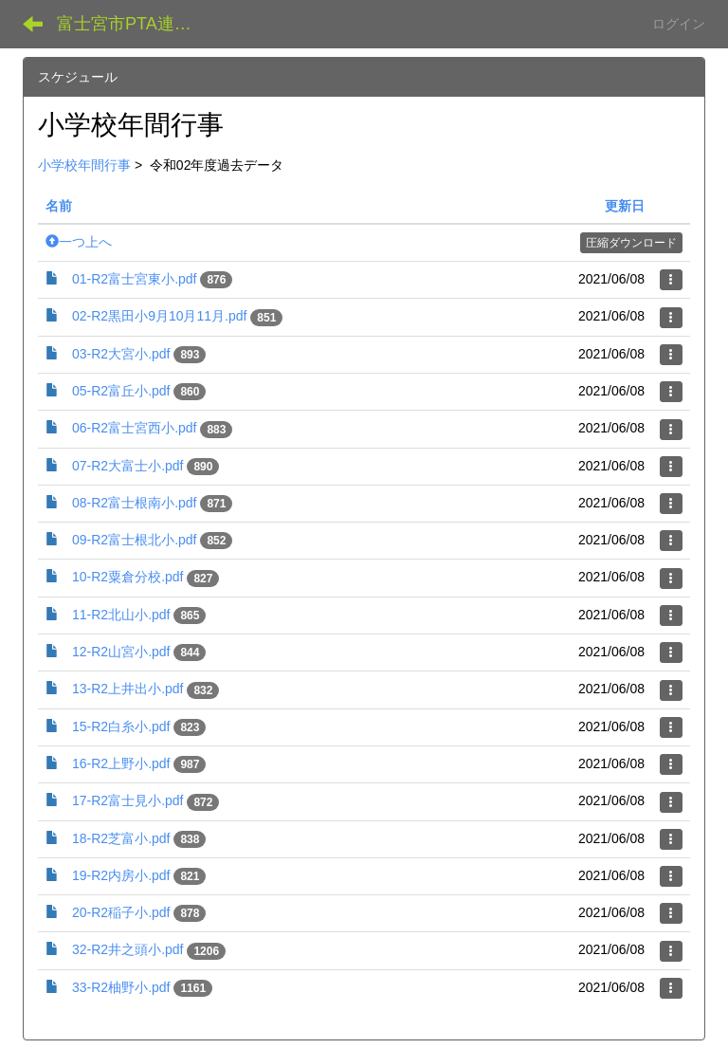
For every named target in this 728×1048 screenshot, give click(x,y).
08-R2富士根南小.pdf (134, 502)
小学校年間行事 (84, 165)
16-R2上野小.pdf (121, 763)
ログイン (678, 23)
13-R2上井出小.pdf (127, 688)
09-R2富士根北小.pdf (134, 539)
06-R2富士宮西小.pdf (134, 427)
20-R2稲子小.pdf (121, 912)
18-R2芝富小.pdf (121, 838)
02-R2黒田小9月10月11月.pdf (159, 315)
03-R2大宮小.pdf (121, 353)
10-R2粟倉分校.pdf (127, 576)
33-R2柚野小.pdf (121, 987)
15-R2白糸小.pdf (121, 726)
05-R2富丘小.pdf (121, 390)
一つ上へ (79, 241)
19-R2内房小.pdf (121, 875)
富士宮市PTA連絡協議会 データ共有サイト (137, 23)
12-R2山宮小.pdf (121, 651)
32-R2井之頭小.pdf (127, 949)
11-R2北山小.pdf (121, 614)
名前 (59, 205)
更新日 (625, 205)
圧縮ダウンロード (631, 242)
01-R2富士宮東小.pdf (134, 278)
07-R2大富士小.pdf (127, 465)
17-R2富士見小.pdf (127, 800)
